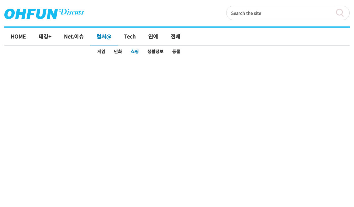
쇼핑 (135, 51)
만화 (118, 51)
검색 (342, 13)
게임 (101, 51)
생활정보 (155, 51)
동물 (176, 51)
